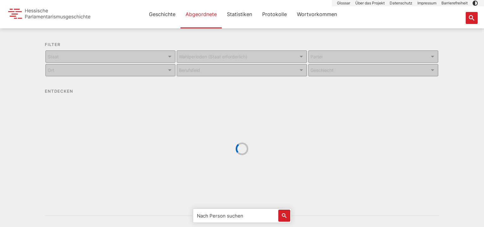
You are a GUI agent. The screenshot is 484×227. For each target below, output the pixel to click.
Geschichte (162, 14)
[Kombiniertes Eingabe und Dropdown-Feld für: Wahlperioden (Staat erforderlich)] (242, 56)
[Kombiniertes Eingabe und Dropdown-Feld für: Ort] (110, 70)
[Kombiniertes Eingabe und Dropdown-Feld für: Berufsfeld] (242, 70)
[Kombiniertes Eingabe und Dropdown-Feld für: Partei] (373, 56)
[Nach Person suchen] (242, 215)
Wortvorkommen (317, 14)
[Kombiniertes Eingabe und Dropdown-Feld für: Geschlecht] (373, 70)
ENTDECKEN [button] (63, 91)
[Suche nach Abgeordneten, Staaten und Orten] (472, 18)
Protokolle (274, 14)
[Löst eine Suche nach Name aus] (284, 216)
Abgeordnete (201, 14)
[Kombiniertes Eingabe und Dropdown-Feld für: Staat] (110, 56)
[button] (475, 3)
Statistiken (239, 14)
